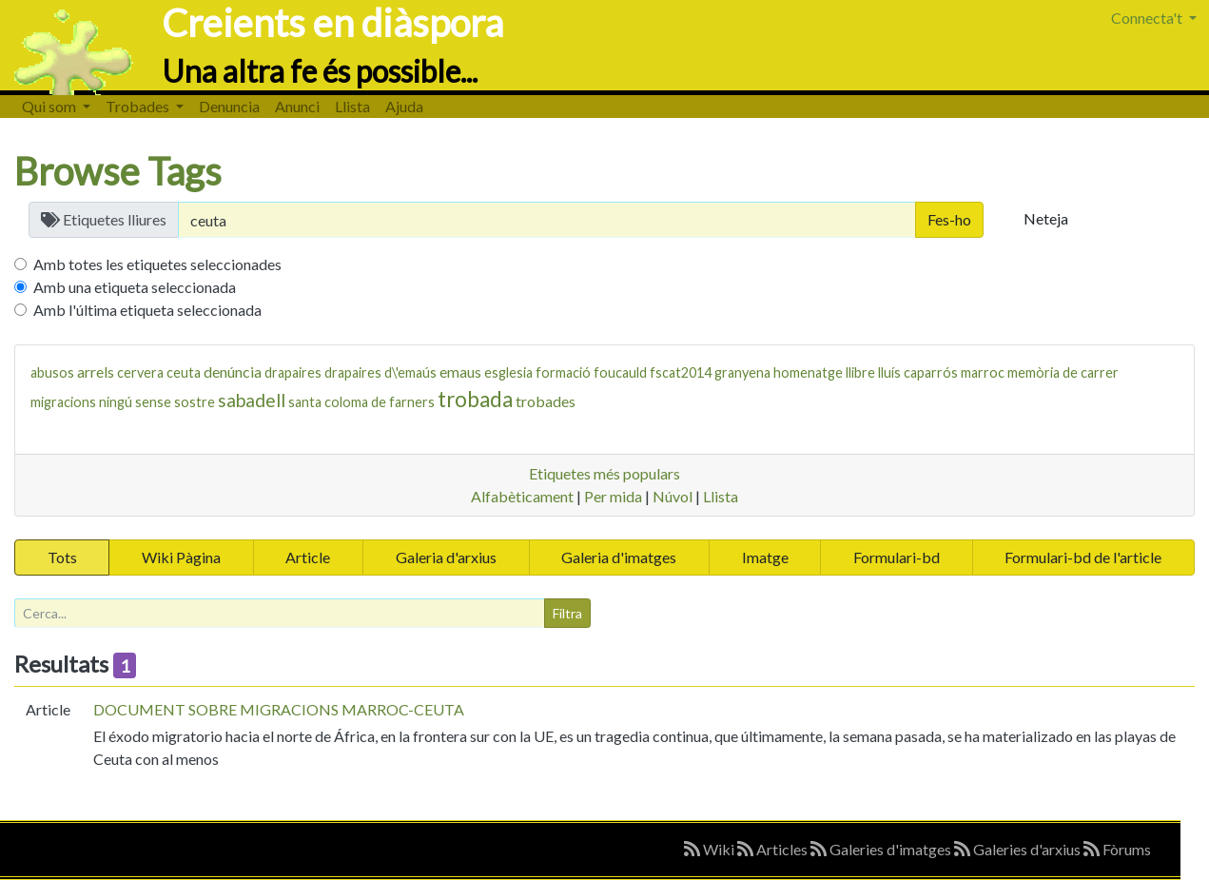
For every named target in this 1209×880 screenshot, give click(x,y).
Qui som (50, 106)
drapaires (293, 372)
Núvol (672, 496)
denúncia (233, 371)
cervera (140, 372)
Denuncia (229, 106)
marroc (982, 372)
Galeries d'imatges (882, 849)
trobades (545, 401)
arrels (95, 371)
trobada (475, 399)
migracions (63, 402)
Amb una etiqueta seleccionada (134, 287)
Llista (352, 106)
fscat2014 (681, 372)
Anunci (297, 106)
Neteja (1046, 218)
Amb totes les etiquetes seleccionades (157, 264)
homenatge (808, 372)
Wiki (710, 849)
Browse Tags (118, 171)
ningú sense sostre (157, 402)
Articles (773, 849)
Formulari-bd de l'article (1082, 557)
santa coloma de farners (361, 402)
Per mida (613, 496)
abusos (52, 372)
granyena (742, 372)
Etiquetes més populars (604, 473)
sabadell (251, 400)
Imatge (765, 557)
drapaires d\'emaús (380, 372)
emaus (460, 371)
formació (563, 372)
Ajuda (404, 106)
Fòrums (1117, 849)
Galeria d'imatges (618, 557)
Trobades (139, 106)
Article (307, 557)
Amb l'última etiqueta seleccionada (147, 310)
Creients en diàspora (332, 23)
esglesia (508, 372)
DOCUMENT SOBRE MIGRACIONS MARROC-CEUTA (278, 709)
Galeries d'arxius (1018, 849)
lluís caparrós (918, 372)
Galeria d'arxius (446, 557)
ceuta (183, 372)
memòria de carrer (1063, 372)
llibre (860, 372)
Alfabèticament (522, 496)
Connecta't (1148, 18)
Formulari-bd (896, 557)
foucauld (620, 372)
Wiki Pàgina (181, 557)
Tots (62, 557)
